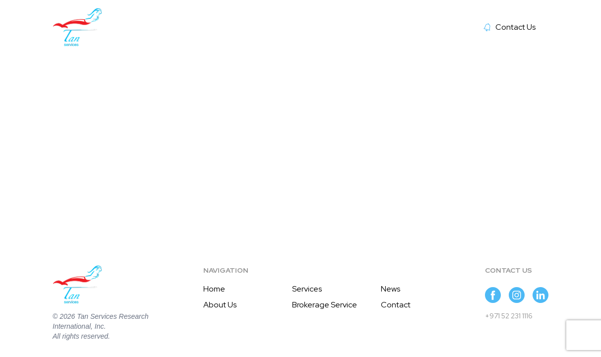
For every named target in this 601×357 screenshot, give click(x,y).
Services (307, 289)
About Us (220, 304)
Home (214, 289)
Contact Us (509, 27)
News (390, 289)
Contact (396, 304)
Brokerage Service (324, 304)
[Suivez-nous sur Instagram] (517, 295)
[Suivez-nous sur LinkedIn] (540, 295)
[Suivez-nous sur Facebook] (493, 295)
